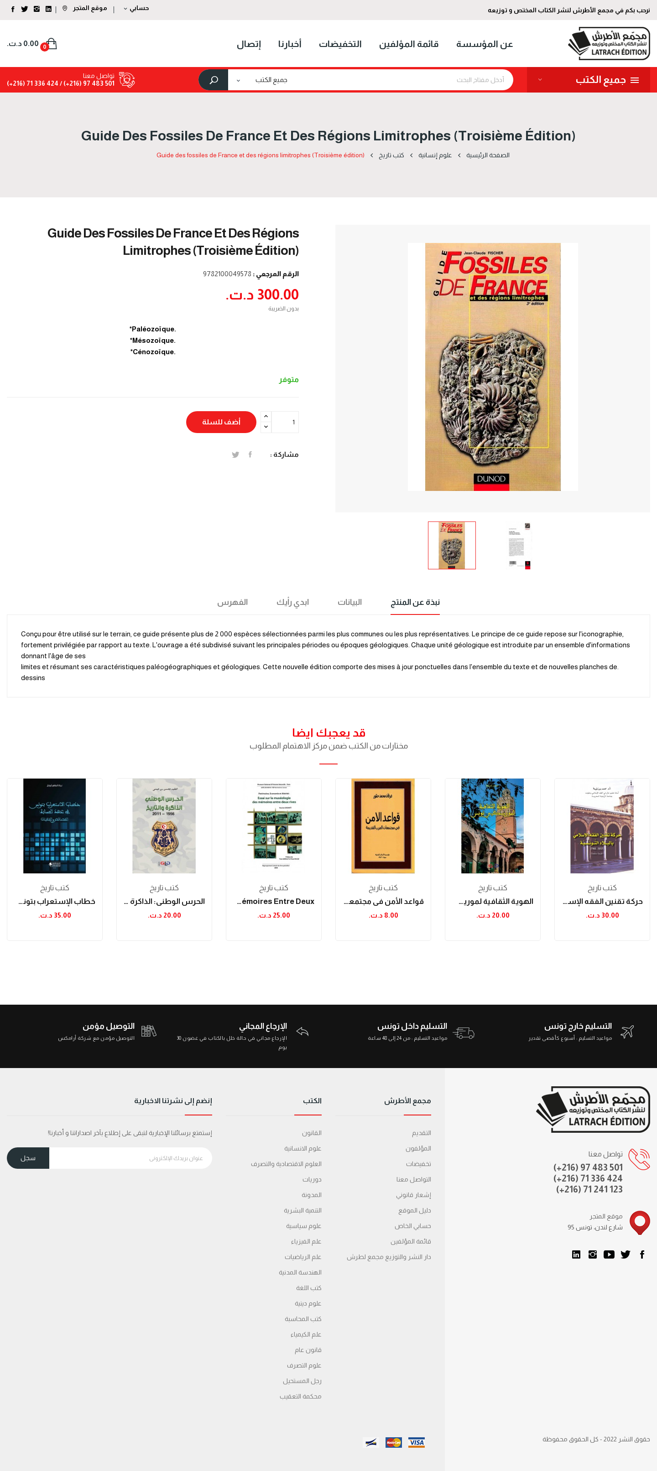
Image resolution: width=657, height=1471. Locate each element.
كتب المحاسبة (303, 1318)
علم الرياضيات (303, 1256)
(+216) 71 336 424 (588, 1178)
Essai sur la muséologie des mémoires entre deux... (273, 901)
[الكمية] (285, 422)
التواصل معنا (413, 1179)
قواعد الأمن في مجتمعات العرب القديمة (383, 901)
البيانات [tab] (350, 602)
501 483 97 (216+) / (86, 83)
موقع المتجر (85, 7)
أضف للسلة (221, 422)
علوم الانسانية (303, 1148)
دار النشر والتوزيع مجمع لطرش (389, 1256)
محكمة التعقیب (301, 1396)
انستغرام (592, 1254)
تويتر (625, 1254)
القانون (312, 1132)
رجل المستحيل (302, 1380)
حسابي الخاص (413, 1225)
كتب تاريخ (54, 887)
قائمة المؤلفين (411, 1241)
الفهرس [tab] (232, 602)
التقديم (421, 1132)
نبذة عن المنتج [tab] (415, 602)
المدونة (312, 1194)
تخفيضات (418, 1163)
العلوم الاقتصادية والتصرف (286, 1163)
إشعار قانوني (413, 1194)
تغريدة (235, 454)
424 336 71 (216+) (32, 83)
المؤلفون (418, 1148)
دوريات (312, 1179)
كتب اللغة (309, 1287)
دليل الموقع (414, 1210)
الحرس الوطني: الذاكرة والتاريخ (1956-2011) (164, 901)
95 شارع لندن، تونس (595, 1227)
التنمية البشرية (303, 1210)
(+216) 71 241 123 (589, 1189)
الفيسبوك (642, 1254)
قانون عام (308, 1349)
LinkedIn (576, 1254)
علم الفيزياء (306, 1241)
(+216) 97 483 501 (588, 1167)
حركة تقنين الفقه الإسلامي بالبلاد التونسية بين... (602, 901)
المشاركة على (250, 454)
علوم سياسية (304, 1225)
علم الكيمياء (306, 1334)
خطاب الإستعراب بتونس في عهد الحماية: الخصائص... (54, 901)
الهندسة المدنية (300, 1272)
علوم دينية (308, 1303)
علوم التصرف (304, 1365)
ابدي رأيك (292, 602)
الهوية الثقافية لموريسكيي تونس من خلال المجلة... (492, 901)
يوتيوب (609, 1254)
